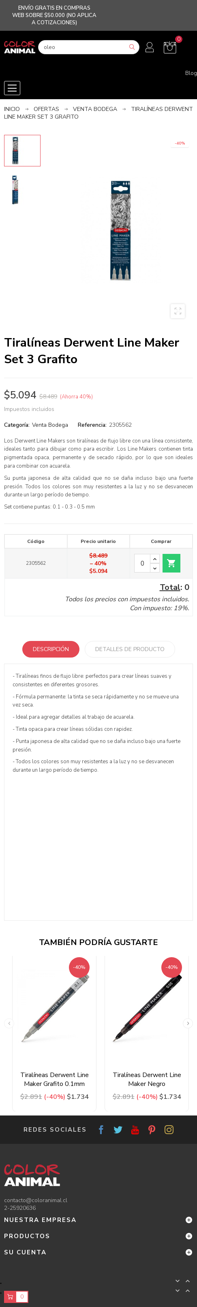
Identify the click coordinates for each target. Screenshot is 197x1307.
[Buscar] (88, 47)
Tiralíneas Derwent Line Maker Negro (147, 1079)
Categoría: (17, 425)
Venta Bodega (50, 425)
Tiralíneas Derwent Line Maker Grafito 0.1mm (54, 1079)
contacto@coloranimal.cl (35, 1200)
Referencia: (92, 425)
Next (188, 1023)
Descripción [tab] (51, 649)
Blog (191, 73)
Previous (9, 1023)
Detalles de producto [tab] (130, 649)
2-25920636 (20, 1208)
